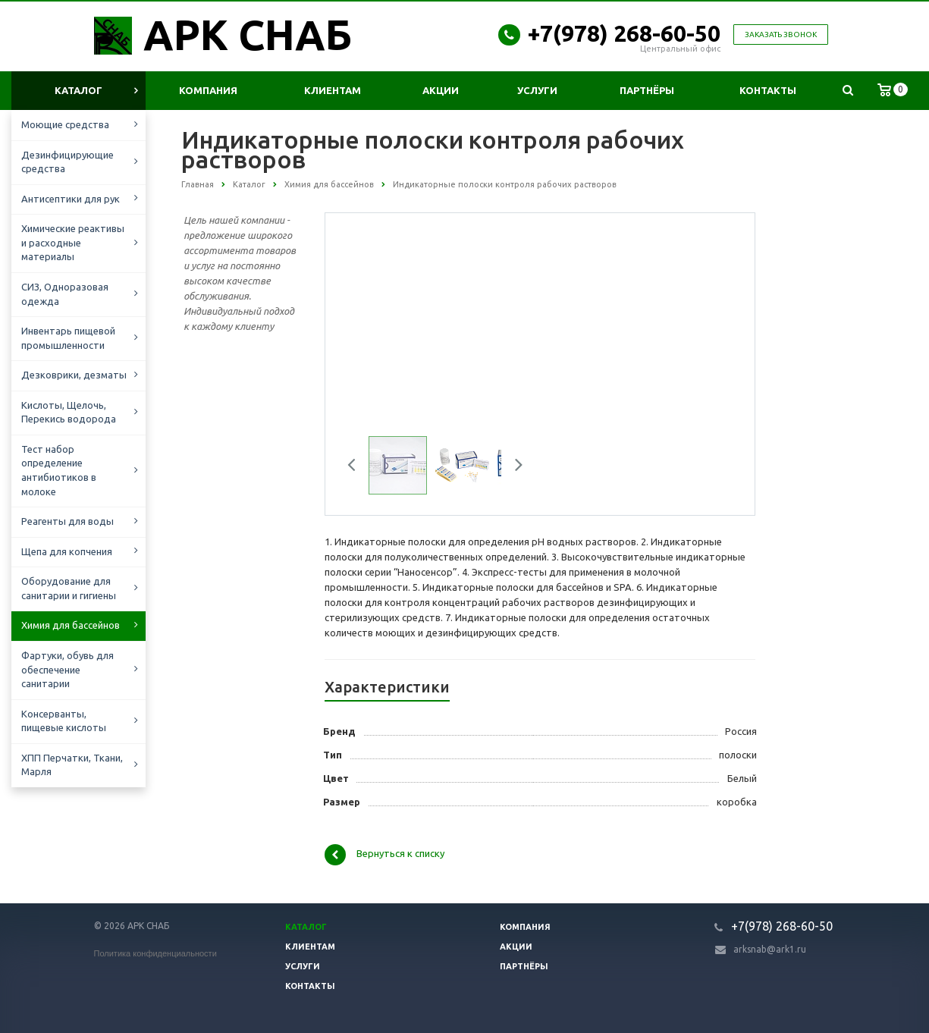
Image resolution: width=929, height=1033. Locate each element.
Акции (440, 90)
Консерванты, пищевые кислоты (63, 720)
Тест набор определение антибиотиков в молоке (58, 470)
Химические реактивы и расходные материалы (72, 242)
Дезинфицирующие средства (67, 161)
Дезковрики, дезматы (74, 374)
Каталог (78, 90)
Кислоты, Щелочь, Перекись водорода (68, 412)
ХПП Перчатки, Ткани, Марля (72, 764)
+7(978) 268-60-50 (624, 33)
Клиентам (332, 90)
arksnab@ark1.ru (769, 949)
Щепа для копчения (66, 551)
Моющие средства (65, 124)
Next (513, 467)
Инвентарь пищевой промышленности (68, 337)
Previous (357, 467)
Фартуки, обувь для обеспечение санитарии (67, 669)
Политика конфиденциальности (155, 953)
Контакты (767, 90)
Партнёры (647, 90)
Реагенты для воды (67, 521)
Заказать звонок (781, 34)
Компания (208, 90)
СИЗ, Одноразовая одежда (64, 293)
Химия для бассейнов (70, 625)
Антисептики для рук (70, 198)
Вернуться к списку (384, 854)
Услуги (537, 90)
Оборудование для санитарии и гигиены (68, 588)
